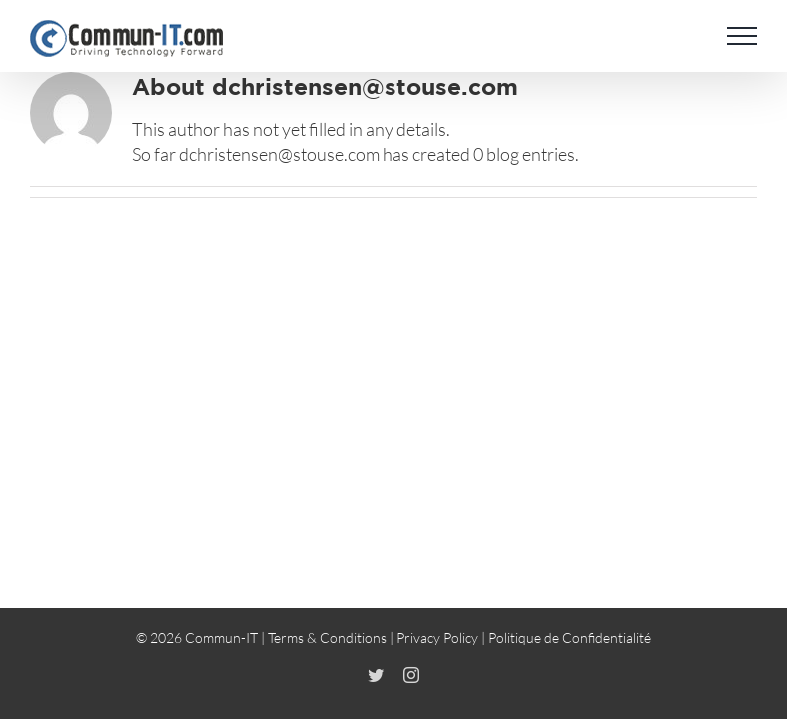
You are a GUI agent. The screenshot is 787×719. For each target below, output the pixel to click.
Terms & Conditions (327, 637)
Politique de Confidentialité (569, 637)
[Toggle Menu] (742, 36)
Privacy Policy (437, 637)
